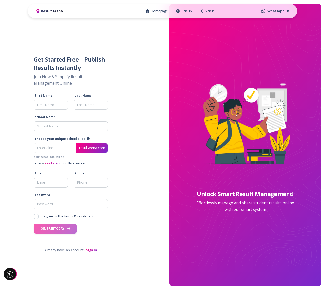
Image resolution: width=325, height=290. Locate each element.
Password (42, 195)
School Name (45, 117)
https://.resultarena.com (60, 163)
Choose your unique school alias (62, 139)
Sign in (91, 250)
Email (39, 173)
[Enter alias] (71, 148)
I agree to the (67, 216)
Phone (80, 173)
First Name (43, 95)
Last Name (83, 95)
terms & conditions (78, 216)
